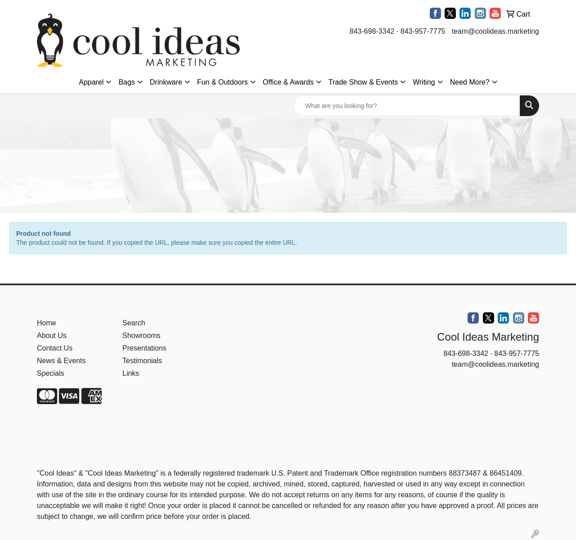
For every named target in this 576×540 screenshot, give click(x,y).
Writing (424, 82)
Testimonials (142, 360)
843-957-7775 (423, 31)
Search (133, 323)
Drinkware (166, 82)
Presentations (144, 348)
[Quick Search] (406, 105)
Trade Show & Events (363, 82)
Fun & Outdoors (222, 82)
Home (46, 323)
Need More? (470, 82)
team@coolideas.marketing (495, 31)
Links (130, 373)
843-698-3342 (372, 31)
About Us (52, 335)
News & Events (61, 360)
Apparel (91, 82)
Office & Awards (288, 82)
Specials (50, 373)
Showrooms (141, 335)
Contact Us (54, 348)
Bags (126, 82)
